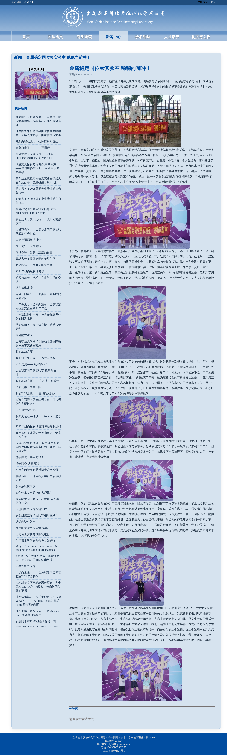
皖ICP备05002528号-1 (113, 750)
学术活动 (142, 37)
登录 (213, 2)
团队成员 (55, 37)
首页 (26, 37)
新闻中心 (113, 37)
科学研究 (84, 37)
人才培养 (171, 37)
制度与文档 (200, 37)
